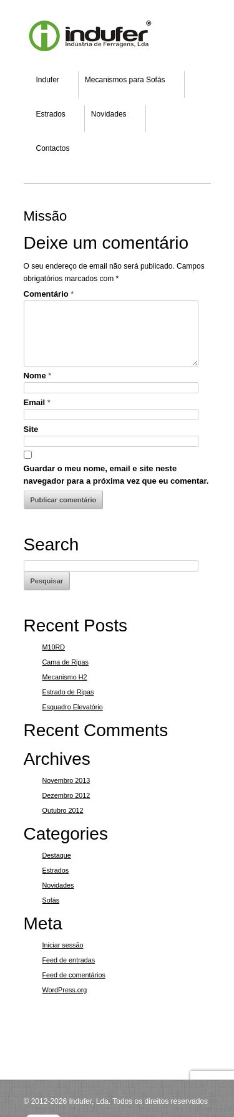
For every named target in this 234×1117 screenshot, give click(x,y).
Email (37, 402)
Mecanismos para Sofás (125, 79)
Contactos (53, 148)
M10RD (54, 647)
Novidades (109, 114)
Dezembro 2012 (66, 795)
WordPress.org (64, 990)
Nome (38, 375)
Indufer (47, 79)
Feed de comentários (73, 975)
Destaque (56, 855)
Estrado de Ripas (68, 692)
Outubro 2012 (63, 810)
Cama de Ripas (65, 662)
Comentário (49, 294)
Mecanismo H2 (64, 677)
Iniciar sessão (63, 945)
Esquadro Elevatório (72, 707)
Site (31, 429)
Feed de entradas (68, 960)
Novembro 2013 (66, 780)
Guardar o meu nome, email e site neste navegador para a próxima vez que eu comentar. (116, 475)
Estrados (51, 114)
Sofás (51, 900)
